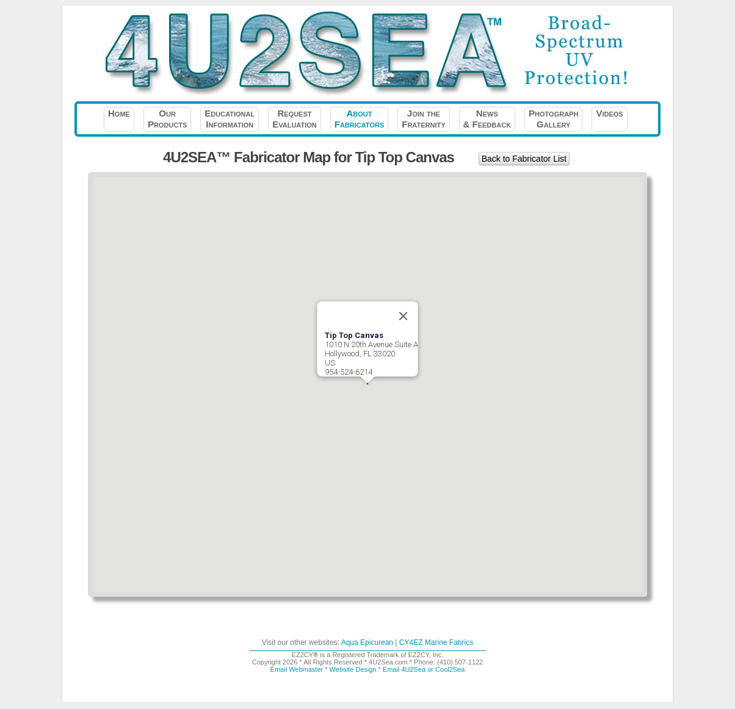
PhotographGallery (553, 118)
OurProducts (167, 118)
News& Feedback (487, 118)
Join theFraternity (423, 118)
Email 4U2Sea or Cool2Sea (424, 669)
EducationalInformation (230, 118)
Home (119, 118)
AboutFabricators (359, 118)
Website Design (353, 669)
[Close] (403, 316)
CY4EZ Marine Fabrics (436, 642)
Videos (609, 118)
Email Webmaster (297, 669)
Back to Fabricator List (524, 159)
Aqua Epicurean (367, 642)
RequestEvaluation (294, 118)
